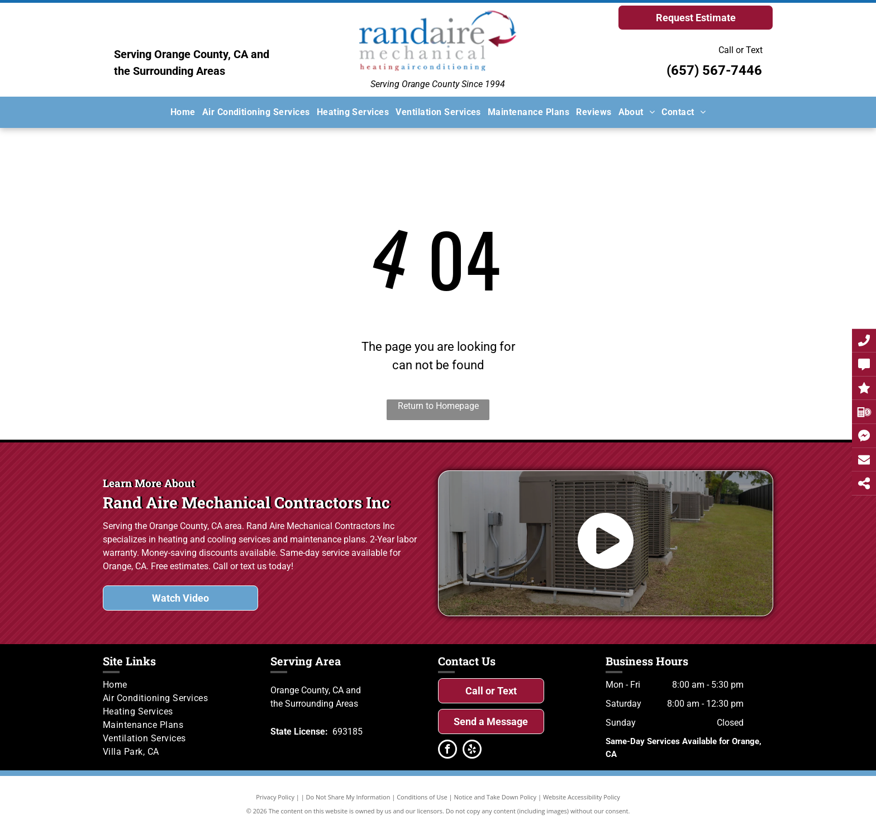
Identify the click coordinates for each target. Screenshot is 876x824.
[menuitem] (183, 112)
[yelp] (472, 750)
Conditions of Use (422, 797)
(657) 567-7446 (714, 70)
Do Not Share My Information (348, 797)
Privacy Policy (275, 797)
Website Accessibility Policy (581, 797)
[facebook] (447, 750)
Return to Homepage (438, 406)
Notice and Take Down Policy (495, 797)
